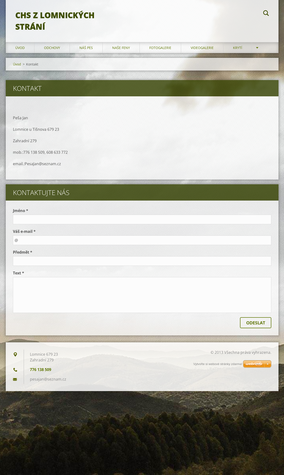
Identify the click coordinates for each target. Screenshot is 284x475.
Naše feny (121, 47)
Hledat (266, 14)
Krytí (237, 47)
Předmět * (22, 252)
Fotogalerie (160, 47)
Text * (18, 273)
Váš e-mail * (24, 231)
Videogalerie (202, 47)
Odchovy (52, 47)
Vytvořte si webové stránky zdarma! (217, 364)
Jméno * (20, 210)
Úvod (20, 47)
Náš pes (86, 47)
